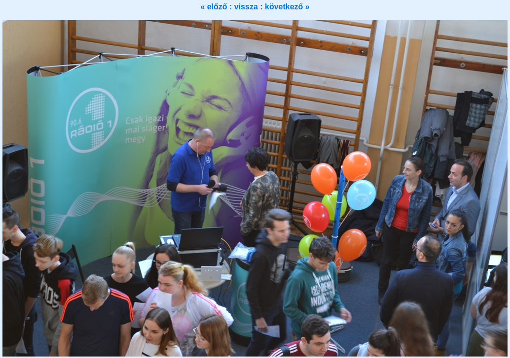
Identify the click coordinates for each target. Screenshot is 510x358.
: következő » (284, 6)
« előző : (217, 6)
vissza (247, 6)
